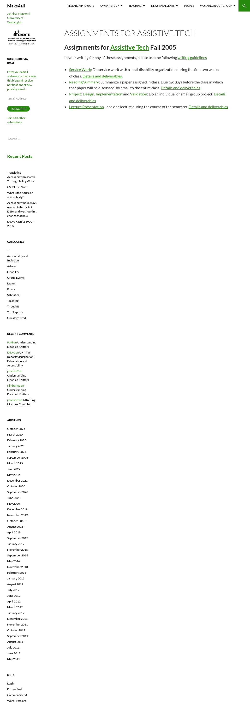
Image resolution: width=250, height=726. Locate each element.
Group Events (15, 277)
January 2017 (15, 544)
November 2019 (17, 515)
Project (75, 94)
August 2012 (15, 584)
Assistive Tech (129, 47)
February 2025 (16, 440)
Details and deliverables (102, 76)
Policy (11, 289)
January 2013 (15, 578)
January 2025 (15, 446)
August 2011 (15, 641)
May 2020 (13, 503)
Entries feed (14, 689)
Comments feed (17, 695)
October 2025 (16, 429)
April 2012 (14, 601)
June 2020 (13, 498)
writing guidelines (192, 57)
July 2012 (13, 590)
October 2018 (16, 521)
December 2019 (17, 509)
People (189, 5)
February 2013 (16, 572)
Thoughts (13, 306)
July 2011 (13, 647)
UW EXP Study (109, 5)
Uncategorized (16, 318)
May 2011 (13, 659)
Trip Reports (15, 312)
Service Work (80, 69)
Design (88, 94)
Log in (11, 683)
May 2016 (13, 561)
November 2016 (17, 549)
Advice (11, 266)
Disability (13, 272)
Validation (138, 94)
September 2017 (17, 538)
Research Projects (80, 5)
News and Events (162, 5)
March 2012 (15, 607)
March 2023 (15, 463)
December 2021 (17, 480)
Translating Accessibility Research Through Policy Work (21, 177)
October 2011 (16, 630)
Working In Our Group (216, 5)
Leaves (11, 283)
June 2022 (13, 469)
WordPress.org (16, 700)
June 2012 (13, 595)
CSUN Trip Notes (17, 187)
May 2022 (13, 475)
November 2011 (17, 624)
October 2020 (16, 486)
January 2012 (15, 613)
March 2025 (15, 434)
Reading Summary (84, 82)
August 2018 (15, 526)
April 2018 (14, 532)
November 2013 (17, 567)
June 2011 (13, 653)
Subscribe (18, 109)
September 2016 (17, 555)
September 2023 (17, 457)
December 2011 (17, 618)
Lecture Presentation (86, 106)
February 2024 (16, 452)
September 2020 (17, 492)
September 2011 (17, 636)
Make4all (16, 5)
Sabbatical (13, 295)
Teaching (135, 5)
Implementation (109, 94)
